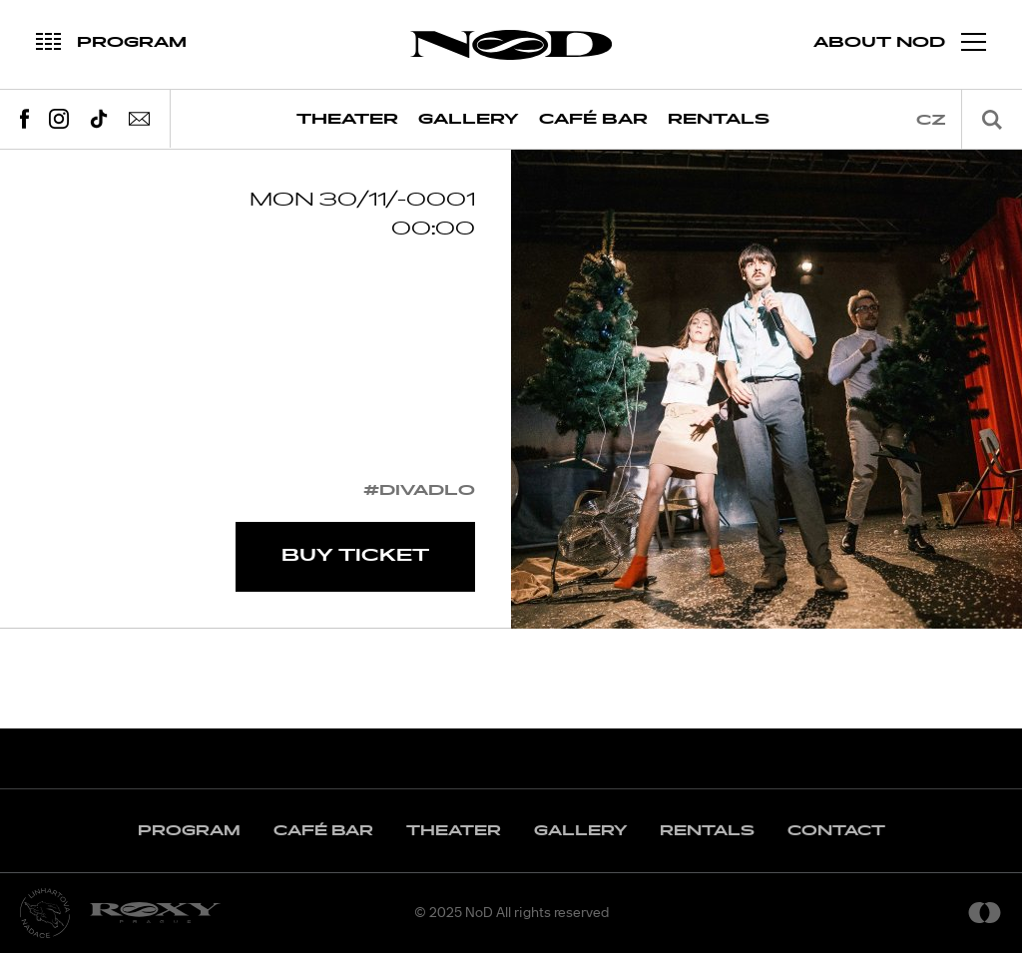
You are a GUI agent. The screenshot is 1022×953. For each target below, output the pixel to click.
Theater (347, 119)
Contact (836, 830)
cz (931, 120)
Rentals (718, 119)
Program (189, 830)
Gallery (468, 119)
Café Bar (593, 119)
